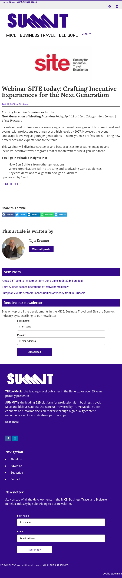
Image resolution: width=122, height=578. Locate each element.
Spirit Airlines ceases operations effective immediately (35, 287)
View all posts (41, 249)
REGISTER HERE (12, 184)
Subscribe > (35, 352)
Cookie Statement (112, 573)
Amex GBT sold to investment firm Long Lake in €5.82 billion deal (42, 280)
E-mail (21, 335)
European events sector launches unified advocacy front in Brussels (43, 293)
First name (23, 321)
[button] (8, 215)
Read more (12, 422)
